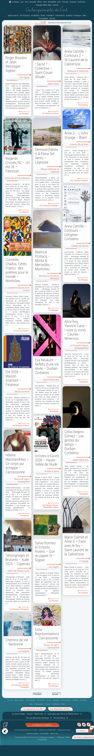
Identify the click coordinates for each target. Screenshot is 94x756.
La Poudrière (23, 651)
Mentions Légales (32, 734)
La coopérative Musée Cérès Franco (17, 289)
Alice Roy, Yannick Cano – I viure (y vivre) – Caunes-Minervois (76, 330)
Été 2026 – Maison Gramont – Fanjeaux (13, 378)
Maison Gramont (22, 391)
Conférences (56, 704)
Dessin (43, 16)
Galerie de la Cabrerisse (78, 71)
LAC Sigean (24, 77)
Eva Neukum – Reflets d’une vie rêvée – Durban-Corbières (47, 366)
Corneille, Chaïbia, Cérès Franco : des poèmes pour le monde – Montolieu (16, 270)
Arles (45, 2)
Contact (29, 714)
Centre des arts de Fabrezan (17, 178)
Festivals (52, 19)
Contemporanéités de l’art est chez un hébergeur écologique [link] (35, 737)
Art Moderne (35, 16)
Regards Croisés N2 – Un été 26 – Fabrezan (17, 165)
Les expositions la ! (33, 709)
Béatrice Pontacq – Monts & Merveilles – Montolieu (44, 260)
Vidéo (84, 16)
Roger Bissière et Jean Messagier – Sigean (16, 64)
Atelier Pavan (53, 84)
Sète (59, 2)
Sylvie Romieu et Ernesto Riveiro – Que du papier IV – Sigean (45, 552)
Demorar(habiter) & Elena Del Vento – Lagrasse (46, 155)
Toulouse (65, 2)
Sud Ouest (81, 2)
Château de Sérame (79, 246)
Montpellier (52, 2)
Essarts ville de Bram (79, 144)
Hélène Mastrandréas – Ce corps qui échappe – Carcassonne (17, 464)
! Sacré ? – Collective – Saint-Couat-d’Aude (44, 70)
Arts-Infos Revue (60, 718)
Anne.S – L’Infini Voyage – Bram (76, 135)
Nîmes (39, 2)
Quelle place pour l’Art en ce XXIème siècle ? (65, 714)
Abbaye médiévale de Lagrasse (50, 170)
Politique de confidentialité (47, 730)
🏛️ (10, 2)
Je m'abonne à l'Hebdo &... (42, 725)
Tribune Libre (40, 714)
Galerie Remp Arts (51, 379)
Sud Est (55, 5)
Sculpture (69, 16)
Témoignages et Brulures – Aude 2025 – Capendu (17, 559)
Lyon (22, 2)
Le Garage (84, 561)
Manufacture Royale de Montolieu (49, 277)
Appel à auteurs (13, 16)
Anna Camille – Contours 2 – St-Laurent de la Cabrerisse (76, 57)
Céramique (77, 16)
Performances (60, 16)
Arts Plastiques (25, 16)
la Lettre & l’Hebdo (18, 714)
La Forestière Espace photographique (79, 347)
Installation (50, 16)
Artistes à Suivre (52, 471)
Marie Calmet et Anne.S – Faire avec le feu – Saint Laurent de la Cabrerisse (76, 546)
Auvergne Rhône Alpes (44, 5)
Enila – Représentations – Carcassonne (47, 634)
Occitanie (73, 2)
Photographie (43, 19)
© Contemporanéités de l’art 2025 (25, 730)
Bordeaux (15, 2)
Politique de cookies (63, 730)
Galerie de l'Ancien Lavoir (18, 571)
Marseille (33, 2)
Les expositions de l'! (60, 709)
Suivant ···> (56, 694)
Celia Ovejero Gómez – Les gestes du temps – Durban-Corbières (74, 443)
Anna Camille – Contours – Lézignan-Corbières (75, 232)
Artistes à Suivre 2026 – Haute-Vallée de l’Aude (47, 460)
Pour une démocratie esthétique (39, 718)
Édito (63, 704)
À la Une (16, 331)
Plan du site (54, 734)
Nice (26, 2)
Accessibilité (44, 734)
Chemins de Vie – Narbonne (16, 642)
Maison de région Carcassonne (21, 480)
